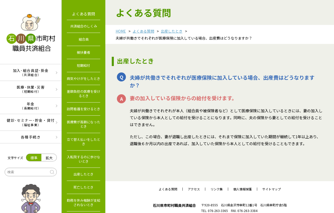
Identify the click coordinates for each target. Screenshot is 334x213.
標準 (34, 157)
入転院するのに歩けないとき (83, 159)
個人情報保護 (242, 189)
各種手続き (31, 137)
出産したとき (171, 31)
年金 (30, 105)
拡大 (49, 157)
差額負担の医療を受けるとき (83, 93)
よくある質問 (143, 31)
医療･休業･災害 (30, 89)
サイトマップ (271, 189)
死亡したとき (83, 187)
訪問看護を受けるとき (83, 108)
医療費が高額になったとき (83, 124)
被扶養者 (83, 52)
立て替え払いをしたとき (83, 141)
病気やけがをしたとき (83, 78)
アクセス (194, 189)
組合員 (84, 39)
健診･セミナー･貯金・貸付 (30, 122)
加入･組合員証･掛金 (30, 72)
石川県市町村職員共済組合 (174, 205)
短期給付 (83, 65)
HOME (121, 31)
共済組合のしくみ (83, 26)
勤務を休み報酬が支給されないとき (83, 202)
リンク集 (216, 189)
